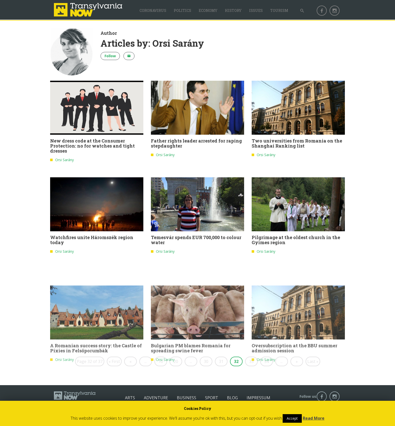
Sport (211, 398)
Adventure (156, 398)
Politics (182, 10)
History (233, 10)
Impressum (258, 398)
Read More (313, 418)
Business (186, 398)
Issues (256, 10)
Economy (208, 10)
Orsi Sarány (64, 161)
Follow (110, 55)
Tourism (279, 10)
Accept (292, 418)
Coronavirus (153, 10)
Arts (130, 398)
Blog (232, 398)
